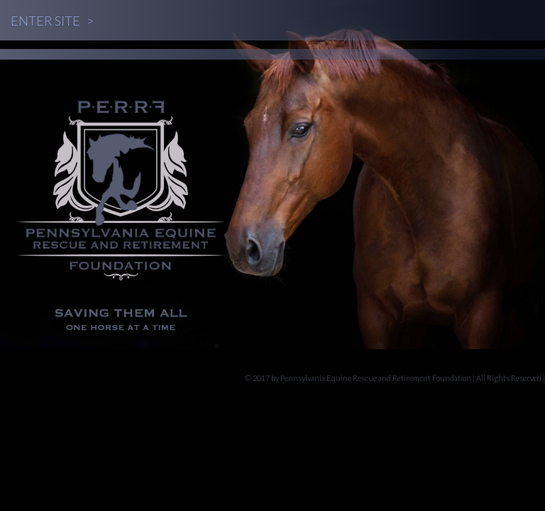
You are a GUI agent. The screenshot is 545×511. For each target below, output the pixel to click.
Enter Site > (52, 20)
